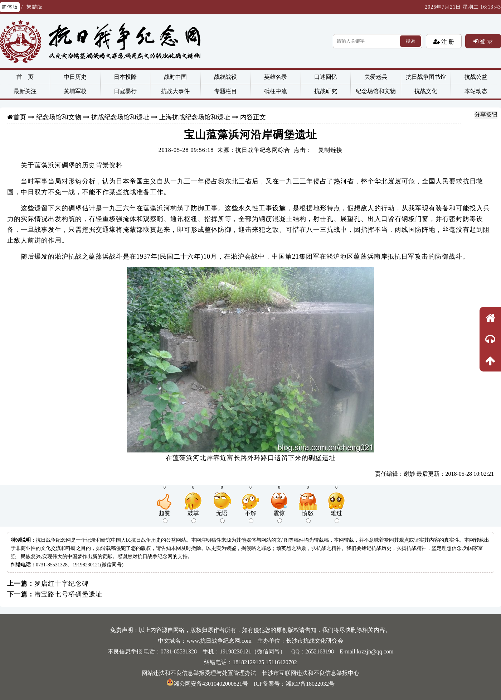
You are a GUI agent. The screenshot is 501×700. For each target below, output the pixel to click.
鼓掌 (193, 516)
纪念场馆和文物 (376, 91)
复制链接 (330, 150)
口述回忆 (325, 77)
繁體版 (34, 7)
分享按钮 (486, 114)
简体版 (10, 7)
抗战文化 (425, 91)
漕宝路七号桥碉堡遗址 (68, 594)
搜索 (410, 41)
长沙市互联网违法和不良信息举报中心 (310, 673)
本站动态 (475, 91)
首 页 (25, 77)
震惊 (279, 516)
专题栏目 (225, 91)
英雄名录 (275, 77)
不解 (250, 516)
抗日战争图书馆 (426, 77)
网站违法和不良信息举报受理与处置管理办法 (199, 673)
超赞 (164, 516)
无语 (222, 516)
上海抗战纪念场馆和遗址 (194, 117)
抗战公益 (475, 77)
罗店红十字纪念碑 (61, 583)
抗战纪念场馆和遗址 (120, 117)
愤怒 (307, 516)
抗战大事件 (175, 91)
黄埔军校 (75, 91)
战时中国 (175, 77)
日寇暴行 (125, 91)
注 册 (447, 41)
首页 (19, 117)
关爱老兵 (375, 77)
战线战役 (225, 77)
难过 (336, 516)
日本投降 (125, 77)
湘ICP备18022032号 (310, 684)
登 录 (485, 41)
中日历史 (75, 77)
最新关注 (25, 91)
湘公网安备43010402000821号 (207, 684)
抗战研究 (325, 91)
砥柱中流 (275, 91)
